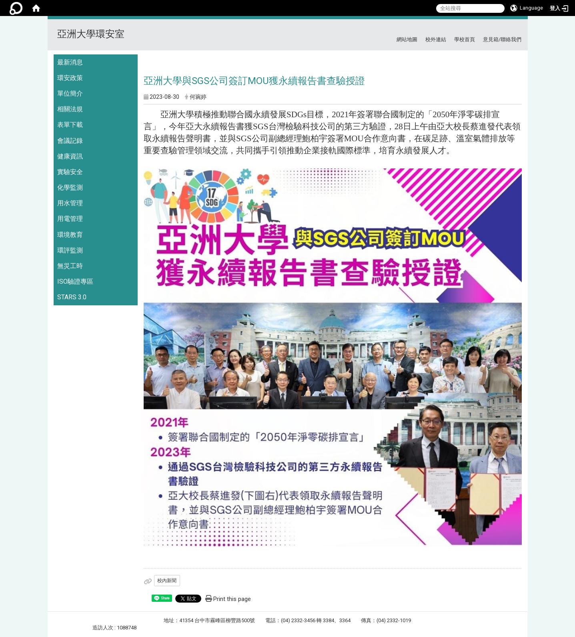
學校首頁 (464, 39)
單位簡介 (70, 93)
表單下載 (70, 124)
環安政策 (70, 78)
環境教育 (70, 234)
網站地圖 (407, 39)
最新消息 (70, 62)
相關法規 (70, 109)
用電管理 (70, 218)
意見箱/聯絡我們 (502, 39)
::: (518, 29)
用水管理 (70, 203)
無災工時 (70, 266)
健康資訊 (70, 156)
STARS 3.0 (71, 297)
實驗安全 (70, 172)
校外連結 (435, 39)
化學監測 (70, 187)
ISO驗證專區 (75, 281)
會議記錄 (70, 140)
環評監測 (70, 250)
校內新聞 (166, 580)
